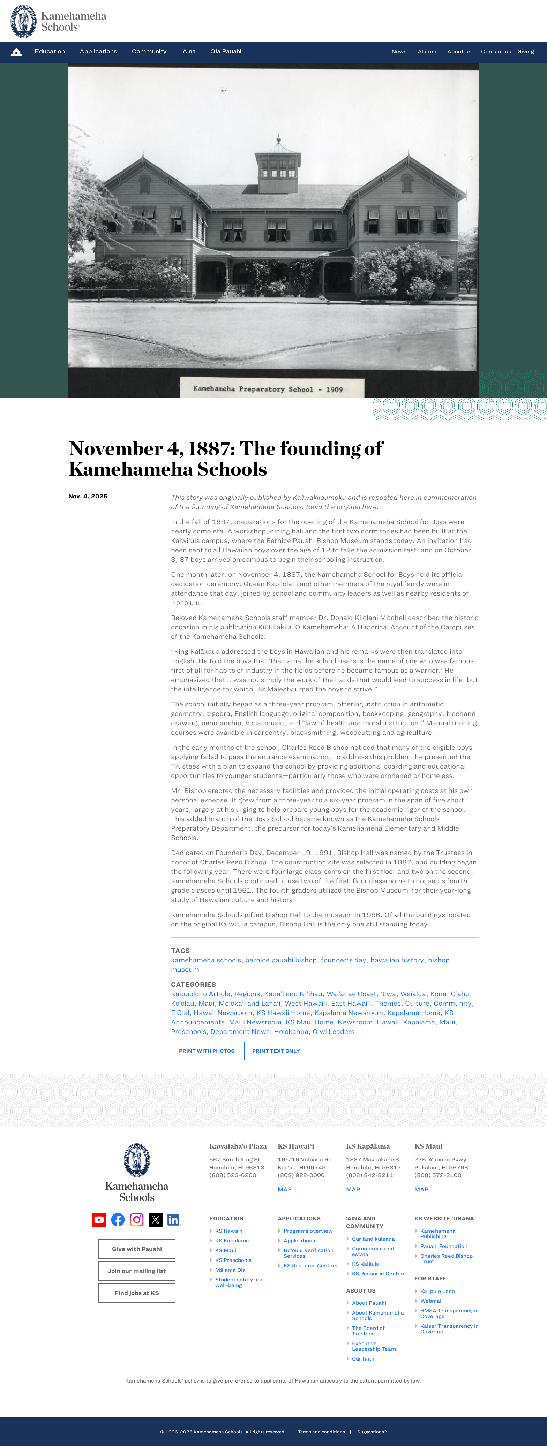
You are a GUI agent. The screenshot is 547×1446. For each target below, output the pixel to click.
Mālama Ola (230, 1270)
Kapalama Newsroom (348, 1012)
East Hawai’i (351, 1003)
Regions (247, 994)
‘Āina (188, 51)
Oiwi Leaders (333, 1031)
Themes (388, 1003)
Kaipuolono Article (200, 994)
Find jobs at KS (137, 1293)
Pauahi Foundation (443, 1246)
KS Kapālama (232, 1240)
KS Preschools (233, 1260)
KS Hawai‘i (228, 1231)
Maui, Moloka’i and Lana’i (239, 1003)
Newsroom (355, 1022)
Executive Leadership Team (374, 1346)
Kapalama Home (413, 1012)
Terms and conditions (321, 1431)
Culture (417, 1003)
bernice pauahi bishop (281, 960)
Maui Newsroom (255, 1022)
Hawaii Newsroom (223, 1012)
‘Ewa (388, 994)
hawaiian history (397, 960)
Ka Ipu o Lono (437, 1291)
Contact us (496, 51)
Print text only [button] (276, 1051)
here (369, 506)
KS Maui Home (310, 1022)
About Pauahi (369, 1303)
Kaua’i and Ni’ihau (293, 994)
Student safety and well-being (239, 1282)
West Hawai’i (306, 1003)
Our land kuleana (373, 1239)
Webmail (431, 1301)
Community (149, 51)
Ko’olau (182, 1003)
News (398, 51)
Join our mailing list (136, 1271)
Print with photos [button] (206, 1051)
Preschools (188, 1031)
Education (50, 51)
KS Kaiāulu (365, 1264)
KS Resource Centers (310, 1266)
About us (459, 51)
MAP (285, 1189)
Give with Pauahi (137, 1249)
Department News (240, 1031)
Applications (98, 51)
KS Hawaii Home (283, 1012)
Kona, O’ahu (450, 994)
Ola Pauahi (225, 51)
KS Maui (225, 1250)
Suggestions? (372, 1431)
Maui (447, 1022)
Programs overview (308, 1231)
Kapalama (419, 1022)
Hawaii (388, 1022)
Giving (525, 51)
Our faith (363, 1359)
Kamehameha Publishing (438, 1233)
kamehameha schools (206, 960)
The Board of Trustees (368, 1331)
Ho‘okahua (291, 1031)
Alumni (427, 51)
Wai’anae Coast (351, 994)
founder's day (343, 960)
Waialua (413, 994)
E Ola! (180, 1012)
